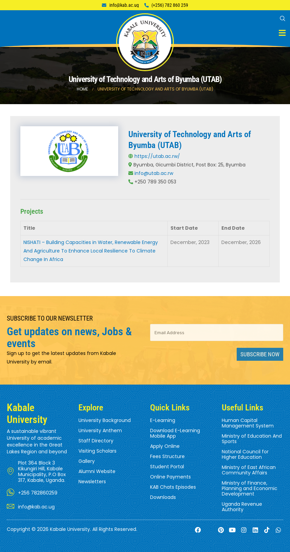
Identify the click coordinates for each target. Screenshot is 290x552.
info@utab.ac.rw (153, 173)
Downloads (163, 497)
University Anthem (100, 430)
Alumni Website (96, 471)
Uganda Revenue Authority (242, 507)
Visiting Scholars (97, 451)
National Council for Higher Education (245, 454)
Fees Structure (167, 456)
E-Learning (162, 420)
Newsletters (92, 481)
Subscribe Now (259, 354)
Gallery (86, 461)
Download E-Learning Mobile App (175, 433)
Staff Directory (95, 440)
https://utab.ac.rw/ (157, 156)
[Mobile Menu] (282, 33)
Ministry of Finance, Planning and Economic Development (249, 488)
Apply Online (165, 446)
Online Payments (170, 476)
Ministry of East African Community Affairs (249, 470)
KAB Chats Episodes (173, 487)
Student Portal (167, 466)
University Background (104, 420)
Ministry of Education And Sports (252, 439)
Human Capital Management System (248, 423)
